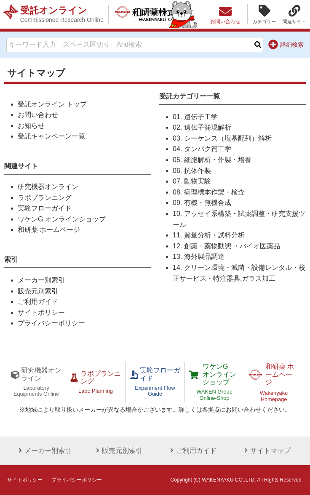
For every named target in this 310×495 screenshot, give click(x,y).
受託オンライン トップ (52, 104)
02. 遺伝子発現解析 (202, 127)
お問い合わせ (38, 114)
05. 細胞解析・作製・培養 (212, 159)
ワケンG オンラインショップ (62, 219)
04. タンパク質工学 (202, 148)
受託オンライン (62, 14)
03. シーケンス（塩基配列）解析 (222, 138)
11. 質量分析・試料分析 (209, 235)
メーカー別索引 (41, 280)
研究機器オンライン (48, 186)
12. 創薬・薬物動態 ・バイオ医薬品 (226, 246)
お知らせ (31, 125)
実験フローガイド (45, 208)
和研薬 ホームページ (49, 229)
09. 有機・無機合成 (202, 202)
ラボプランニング (45, 197)
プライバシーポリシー (51, 323)
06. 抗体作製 (192, 170)
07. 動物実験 (192, 181)
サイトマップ (266, 450)
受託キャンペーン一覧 (51, 136)
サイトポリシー (41, 312)
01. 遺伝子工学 (195, 116)
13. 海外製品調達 (198, 256)
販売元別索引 (38, 291)
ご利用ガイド (38, 301)
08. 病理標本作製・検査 (209, 192)
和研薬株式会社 (154, 14)
